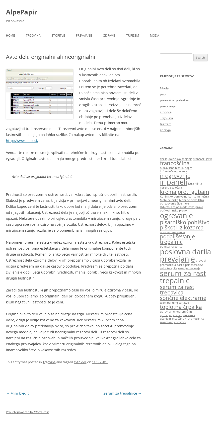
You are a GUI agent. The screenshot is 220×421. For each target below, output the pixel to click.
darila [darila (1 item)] (163, 159)
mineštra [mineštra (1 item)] (203, 196)
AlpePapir (21, 11)
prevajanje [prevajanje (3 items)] (177, 259)
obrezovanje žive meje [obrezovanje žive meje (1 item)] (174, 203)
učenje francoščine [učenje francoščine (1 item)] (172, 318)
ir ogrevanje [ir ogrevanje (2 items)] (175, 175)
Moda (154, 35)
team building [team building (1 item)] (169, 302)
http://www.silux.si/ (22, 140)
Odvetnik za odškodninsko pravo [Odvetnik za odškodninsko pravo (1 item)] (181, 207)
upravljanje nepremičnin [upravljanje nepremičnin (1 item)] (176, 311)
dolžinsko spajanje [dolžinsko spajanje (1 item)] (180, 159)
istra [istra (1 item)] (191, 183)
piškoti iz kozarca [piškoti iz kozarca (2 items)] (182, 227)
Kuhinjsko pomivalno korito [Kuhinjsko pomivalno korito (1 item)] (178, 196)
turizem (132, 35)
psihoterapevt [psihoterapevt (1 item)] (194, 265)
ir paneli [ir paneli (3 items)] (173, 182)
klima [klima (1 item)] (198, 183)
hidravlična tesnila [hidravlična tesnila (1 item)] (172, 168)
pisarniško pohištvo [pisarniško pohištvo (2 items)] (185, 222)
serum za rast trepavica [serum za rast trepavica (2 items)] (177, 289)
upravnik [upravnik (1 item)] (189, 315)
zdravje (109, 35)
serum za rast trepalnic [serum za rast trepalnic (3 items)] (183, 276)
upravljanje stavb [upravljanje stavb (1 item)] (171, 315)
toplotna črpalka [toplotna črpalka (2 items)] (181, 306)
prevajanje (84, 35)
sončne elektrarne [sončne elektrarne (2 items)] (183, 297)
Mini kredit (17, 393)
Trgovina (33, 35)
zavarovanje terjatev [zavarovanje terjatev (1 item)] (173, 322)
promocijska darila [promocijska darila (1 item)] (172, 265)
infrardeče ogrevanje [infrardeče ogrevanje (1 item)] (173, 171)
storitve (58, 35)
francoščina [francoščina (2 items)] (175, 163)
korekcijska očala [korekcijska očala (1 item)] (171, 187)
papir (164, 94)
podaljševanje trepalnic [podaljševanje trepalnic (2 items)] (177, 239)
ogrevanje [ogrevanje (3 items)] (176, 215)
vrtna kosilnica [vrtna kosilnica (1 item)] (194, 318)
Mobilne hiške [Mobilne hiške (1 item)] (169, 200)
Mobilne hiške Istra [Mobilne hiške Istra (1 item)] (191, 200)
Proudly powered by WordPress (27, 412)
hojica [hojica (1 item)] (188, 168)
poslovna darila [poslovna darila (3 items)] (185, 252)
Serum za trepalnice (122, 393)
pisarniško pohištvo (174, 100)
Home (10, 35)
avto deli (80, 362)
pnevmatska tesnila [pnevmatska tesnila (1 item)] (172, 232)
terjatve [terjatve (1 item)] (184, 302)
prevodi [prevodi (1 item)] (201, 260)
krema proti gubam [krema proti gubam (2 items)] (184, 191)
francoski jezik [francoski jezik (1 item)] (202, 159)
